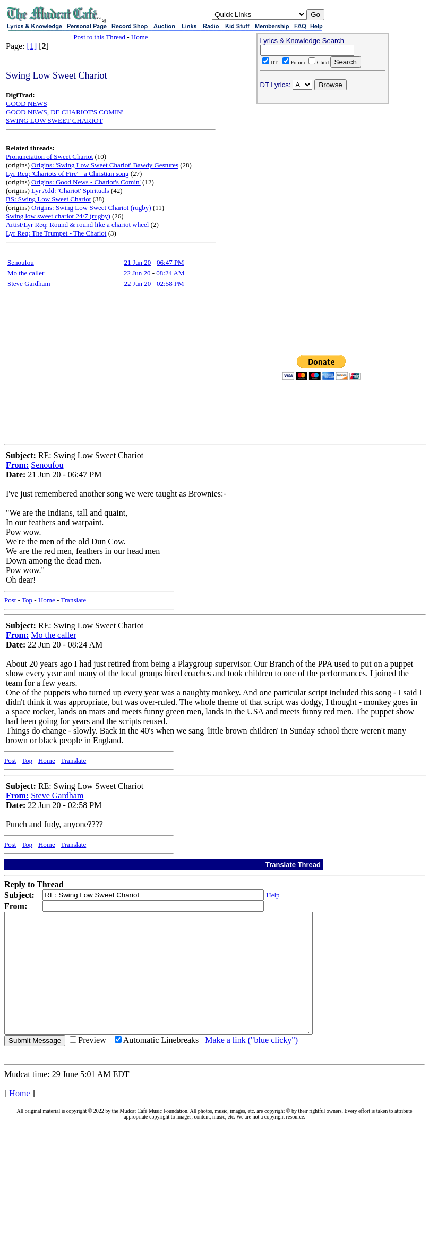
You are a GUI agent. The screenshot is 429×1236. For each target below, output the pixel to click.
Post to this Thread (99, 37)
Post (10, 600)
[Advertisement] (323, 176)
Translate (73, 600)
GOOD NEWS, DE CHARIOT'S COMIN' (64, 112)
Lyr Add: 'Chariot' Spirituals (70, 191)
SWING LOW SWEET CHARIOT (54, 120)
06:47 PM (170, 262)
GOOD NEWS (26, 103)
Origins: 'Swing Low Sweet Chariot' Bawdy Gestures (104, 165)
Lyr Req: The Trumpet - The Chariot (56, 233)
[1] (32, 46)
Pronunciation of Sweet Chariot (49, 157)
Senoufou (20, 262)
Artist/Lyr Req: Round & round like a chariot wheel (77, 225)
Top (27, 600)
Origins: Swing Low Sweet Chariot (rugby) (91, 208)
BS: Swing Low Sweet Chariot (48, 199)
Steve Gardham (28, 284)
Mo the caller (25, 273)
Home (139, 37)
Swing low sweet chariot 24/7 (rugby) (58, 216)
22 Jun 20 (137, 273)
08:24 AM (170, 273)
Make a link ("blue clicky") (251, 1064)
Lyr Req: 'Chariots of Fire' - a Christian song (67, 174)
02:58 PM (170, 284)
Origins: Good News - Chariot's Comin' (86, 182)
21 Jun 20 (137, 262)
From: (17, 464)
